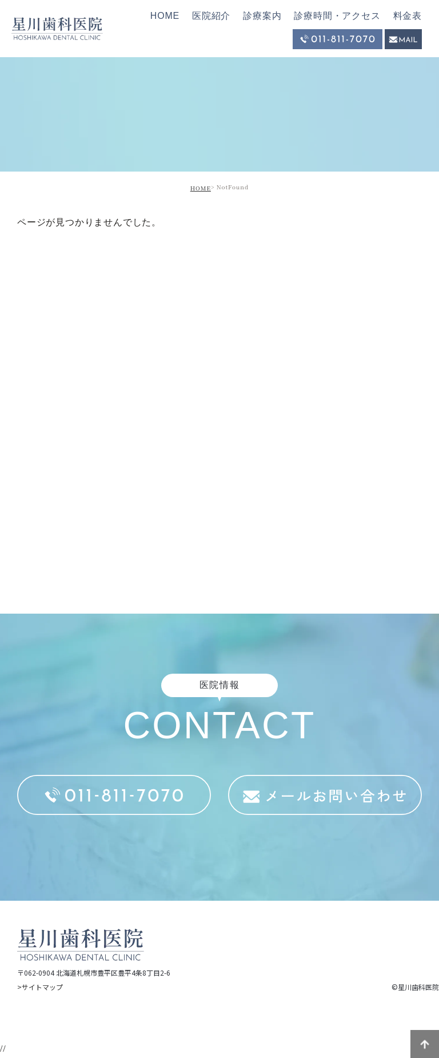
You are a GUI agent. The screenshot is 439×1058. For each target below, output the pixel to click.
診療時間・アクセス (337, 16)
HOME (164, 16)
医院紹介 (211, 16)
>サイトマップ (40, 987)
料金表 (407, 16)
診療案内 (262, 16)
